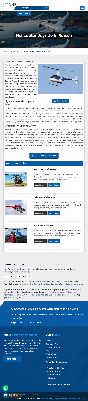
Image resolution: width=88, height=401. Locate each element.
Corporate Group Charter (58, 384)
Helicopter (16, 51)
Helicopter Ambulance (44, 197)
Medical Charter (53, 374)
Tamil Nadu (65, 284)
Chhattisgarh (46, 284)
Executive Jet (54, 292)
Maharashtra (76, 284)
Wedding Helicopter (43, 225)
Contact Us (51, 354)
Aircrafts (30, 295)
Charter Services (53, 347)
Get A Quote (24, 13)
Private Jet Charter (55, 368)
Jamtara (7, 272)
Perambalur (17, 272)
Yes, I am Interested (44, 155)
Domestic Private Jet (70, 292)
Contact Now (36, 322)
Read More (40, 185)
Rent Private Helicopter (45, 169)
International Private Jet (14, 295)
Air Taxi (49, 381)
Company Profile (53, 344)
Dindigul (27, 272)
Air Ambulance (53, 371)
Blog (48, 350)
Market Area (51, 357)
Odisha (37, 284)
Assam (56, 284)
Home (5, 51)
